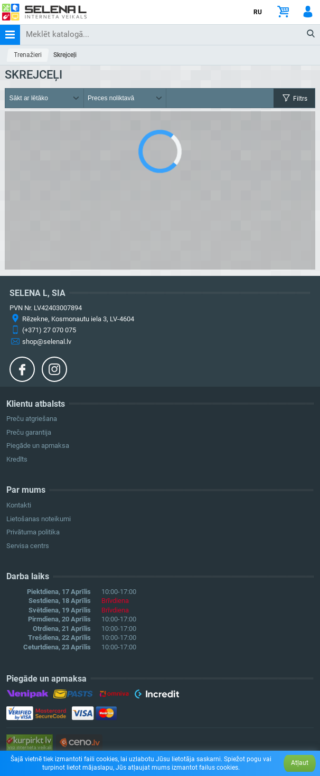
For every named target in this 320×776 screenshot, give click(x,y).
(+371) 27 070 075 (49, 330)
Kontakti (18, 505)
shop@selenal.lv (46, 342)
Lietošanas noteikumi (38, 519)
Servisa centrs (27, 546)
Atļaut (299, 763)
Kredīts (16, 459)
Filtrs (294, 98)
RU (257, 12)
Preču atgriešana (31, 419)
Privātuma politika (33, 532)
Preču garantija (28, 432)
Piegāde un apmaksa (37, 445)
